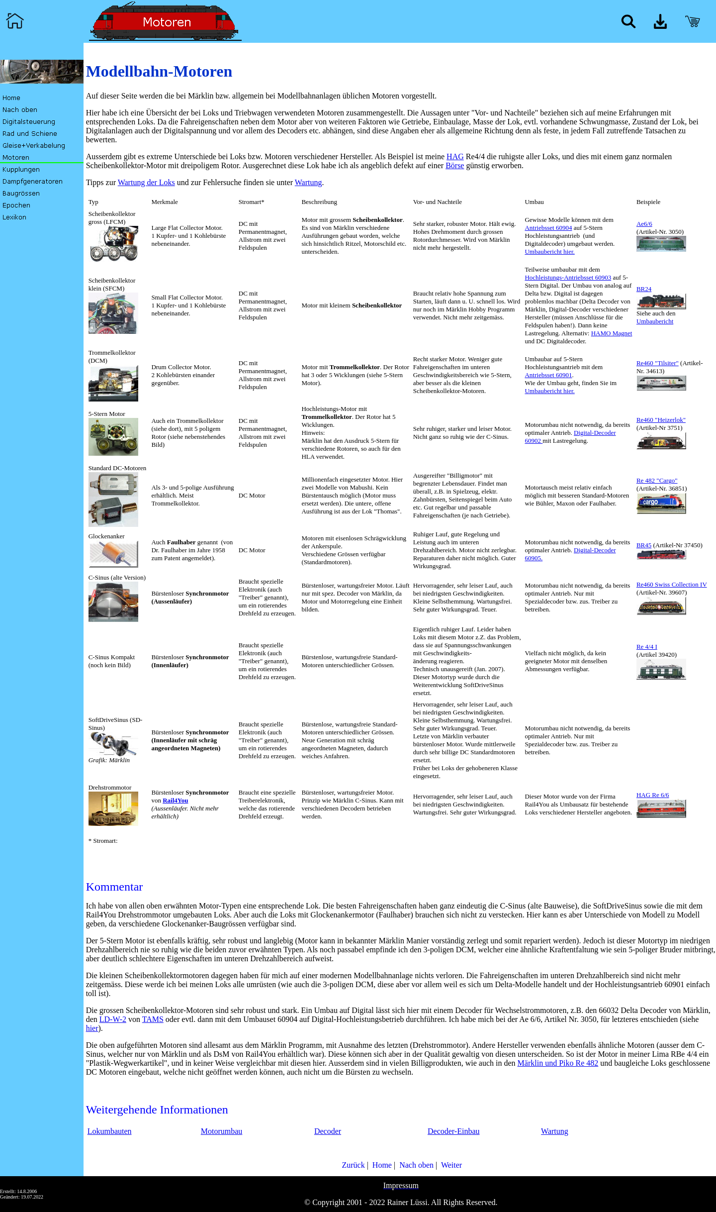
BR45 (643, 545)
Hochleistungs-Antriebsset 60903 (568, 277)
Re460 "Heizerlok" (661, 419)
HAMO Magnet (611, 333)
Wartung (308, 182)
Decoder (327, 1131)
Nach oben (415, 1165)
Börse (455, 165)
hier (92, 1028)
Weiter (450, 1165)
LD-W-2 (112, 1019)
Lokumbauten (110, 1131)
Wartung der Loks (146, 182)
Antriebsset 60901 (548, 375)
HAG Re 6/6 (652, 795)
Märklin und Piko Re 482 (558, 1063)
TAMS (153, 1019)
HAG (455, 156)
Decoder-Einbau (454, 1131)
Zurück (352, 1165)
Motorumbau (222, 1131)
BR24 (643, 289)
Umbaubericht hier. (549, 251)
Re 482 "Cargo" (657, 480)
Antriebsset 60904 (548, 227)
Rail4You (175, 800)
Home (381, 1165)
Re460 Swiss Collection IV (671, 584)
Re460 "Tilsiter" (657, 363)
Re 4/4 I (646, 646)
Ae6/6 (644, 223)
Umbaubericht (654, 321)
